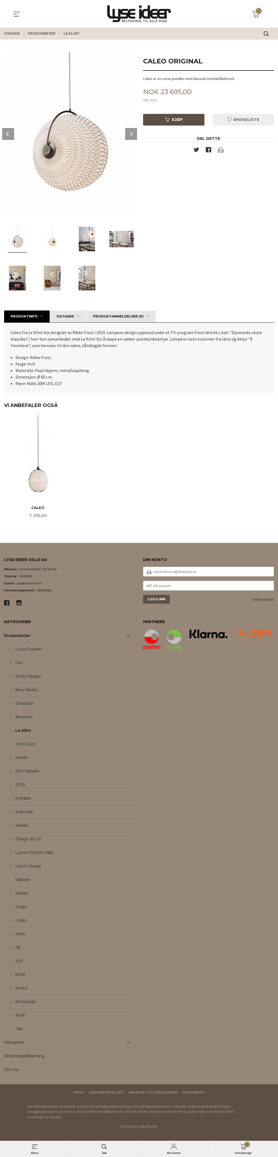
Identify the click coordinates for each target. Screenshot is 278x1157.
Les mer (213, 1112)
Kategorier (14, 1042)
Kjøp (174, 119)
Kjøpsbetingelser (106, 1093)
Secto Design (28, 676)
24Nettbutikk (148, 1127)
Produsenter (17, 636)
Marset (22, 893)
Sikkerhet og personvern (153, 1093)
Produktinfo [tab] (24, 316)
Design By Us (28, 839)
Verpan (22, 825)
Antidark (23, 798)
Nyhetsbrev (194, 1093)
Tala (19, 1029)
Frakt (78, 1093)
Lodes (21, 920)
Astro (20, 934)
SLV (19, 961)
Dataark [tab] (65, 316)
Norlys (21, 988)
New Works (26, 690)
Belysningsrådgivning (24, 1056)
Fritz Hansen (27, 771)
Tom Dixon (25, 744)
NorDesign (25, 1002)
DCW (20, 785)
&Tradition (24, 703)
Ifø (17, 948)
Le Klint (23, 731)
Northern (24, 717)
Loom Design (28, 866)
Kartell (21, 758)
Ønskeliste (243, 119)
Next (131, 134)
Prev (8, 134)
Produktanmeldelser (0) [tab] (118, 316)
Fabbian (22, 880)
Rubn (20, 1015)
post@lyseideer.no (29, 584)
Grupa (21, 907)
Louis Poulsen (28, 649)
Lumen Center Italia (34, 853)
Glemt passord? (263, 600)
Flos (19, 663)
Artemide (24, 812)
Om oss (11, 1070)
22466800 (25, 577)
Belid (20, 975)
